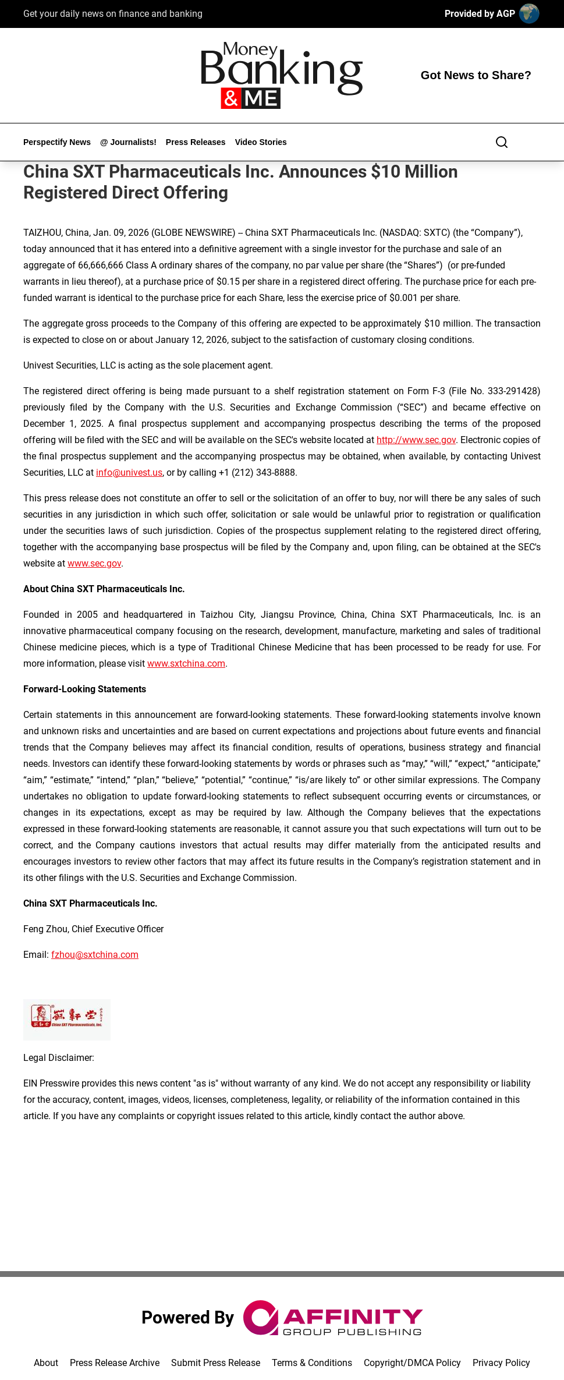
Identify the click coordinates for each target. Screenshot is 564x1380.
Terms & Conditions (312, 1362)
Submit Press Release (215, 1362)
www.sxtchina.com (186, 663)
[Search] (502, 142)
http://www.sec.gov (416, 439)
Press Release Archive (114, 1362)
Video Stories (261, 142)
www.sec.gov (94, 563)
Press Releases (196, 142)
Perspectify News (57, 142)
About (46, 1362)
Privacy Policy (501, 1362)
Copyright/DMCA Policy (412, 1362)
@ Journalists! (128, 142)
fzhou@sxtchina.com (95, 954)
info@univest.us (129, 472)
